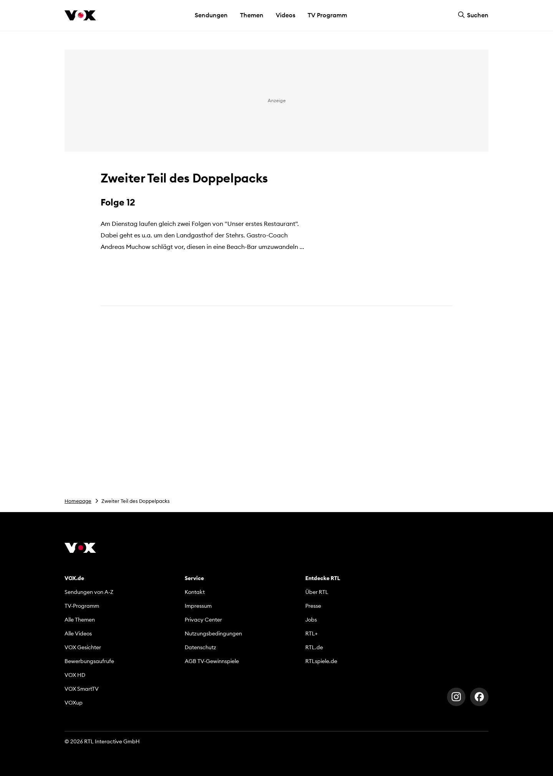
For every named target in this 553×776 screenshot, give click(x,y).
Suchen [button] (473, 15)
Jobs (311, 619)
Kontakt (195, 592)
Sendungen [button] (211, 15)
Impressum (198, 605)
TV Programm (327, 15)
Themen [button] (251, 15)
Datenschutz (200, 647)
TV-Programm (82, 605)
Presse (313, 605)
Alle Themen (80, 619)
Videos (285, 15)
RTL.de (314, 647)
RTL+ (311, 633)
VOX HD (75, 675)
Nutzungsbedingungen (213, 633)
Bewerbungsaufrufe (89, 661)
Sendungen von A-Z (89, 592)
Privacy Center (203, 619)
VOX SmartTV (82, 688)
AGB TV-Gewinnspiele (212, 661)
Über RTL (316, 592)
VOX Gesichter (83, 647)
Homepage (78, 501)
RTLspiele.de (321, 661)
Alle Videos (78, 633)
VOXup (74, 702)
